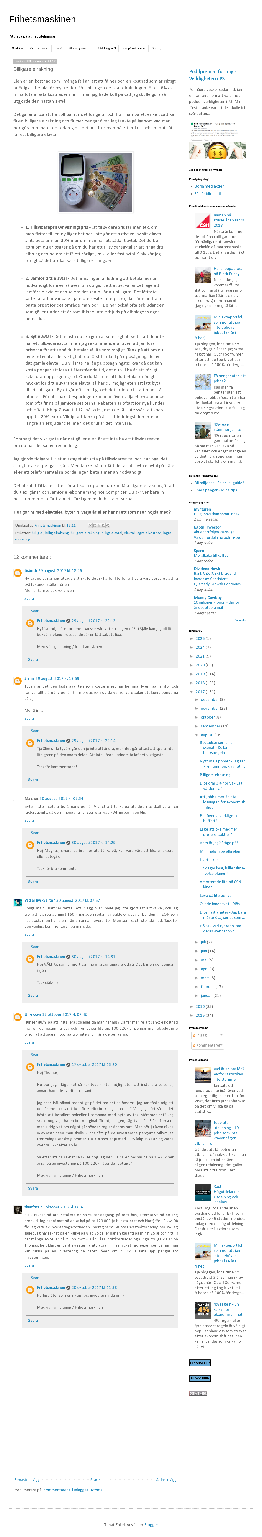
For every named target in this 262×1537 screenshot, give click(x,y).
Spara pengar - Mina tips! (217, 490)
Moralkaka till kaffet (211, 556)
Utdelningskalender (80, 48)
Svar (35, 611)
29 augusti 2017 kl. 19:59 (57, 679)
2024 (201, 647)
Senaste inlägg (27, 1480)
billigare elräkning (85, 533)
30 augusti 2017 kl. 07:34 (61, 799)
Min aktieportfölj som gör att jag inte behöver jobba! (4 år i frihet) (219, 327)
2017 (201, 692)
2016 (201, 1007)
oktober (208, 717)
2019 (201, 674)
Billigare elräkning (215, 775)
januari (207, 996)
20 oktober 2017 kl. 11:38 (94, 1288)
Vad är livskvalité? (39, 901)
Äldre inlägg (166, 1480)
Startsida (17, 48)
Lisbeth (30, 571)
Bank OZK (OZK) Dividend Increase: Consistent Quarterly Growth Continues (217, 579)
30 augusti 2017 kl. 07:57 (78, 901)
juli (204, 942)
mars (205, 978)
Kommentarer (207, 1045)
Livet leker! (210, 860)
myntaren (202, 510)
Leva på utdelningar (134, 48)
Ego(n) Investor (207, 528)
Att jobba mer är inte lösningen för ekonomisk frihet (222, 802)
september (211, 726)
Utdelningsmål (107, 48)
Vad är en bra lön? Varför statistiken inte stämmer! (229, 1074)
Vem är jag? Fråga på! (219, 843)
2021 (201, 656)
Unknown (32, 1015)
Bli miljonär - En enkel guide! (219, 483)
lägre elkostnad (148, 533)
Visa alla (240, 620)
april (205, 969)
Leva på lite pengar (216, 896)
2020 (201, 665)
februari (208, 987)
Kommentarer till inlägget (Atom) (73, 1490)
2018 (201, 683)
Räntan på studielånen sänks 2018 (229, 220)
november (210, 708)
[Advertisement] (95, 1436)
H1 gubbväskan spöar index (216, 514)
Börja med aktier (39, 48)
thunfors (31, 1207)
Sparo (199, 551)
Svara (29, 599)
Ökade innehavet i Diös (220, 904)
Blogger (151, 1525)
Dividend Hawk (207, 569)
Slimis (29, 679)
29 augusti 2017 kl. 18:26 (60, 571)
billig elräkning (57, 533)
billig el (37, 533)
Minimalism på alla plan (220, 851)
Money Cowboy (208, 598)
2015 (201, 1016)
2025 (201, 639)
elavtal (129, 533)
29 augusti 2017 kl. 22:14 (94, 741)
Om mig (156, 48)
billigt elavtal (111, 533)
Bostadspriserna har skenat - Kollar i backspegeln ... (217, 748)
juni (204, 951)
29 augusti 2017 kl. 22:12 (94, 621)
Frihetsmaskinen (42, 19)
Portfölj (59, 48)
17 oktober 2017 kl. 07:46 (64, 1015)
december (210, 700)
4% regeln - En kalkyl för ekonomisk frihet (228, 1309)
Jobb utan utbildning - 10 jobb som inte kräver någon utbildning (217, 1133)
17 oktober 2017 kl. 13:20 (94, 1065)
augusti (207, 735)
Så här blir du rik (208, 194)
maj (204, 960)
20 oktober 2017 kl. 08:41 (62, 1207)
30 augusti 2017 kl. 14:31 (94, 957)
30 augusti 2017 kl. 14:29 (94, 843)
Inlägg (200, 1035)
